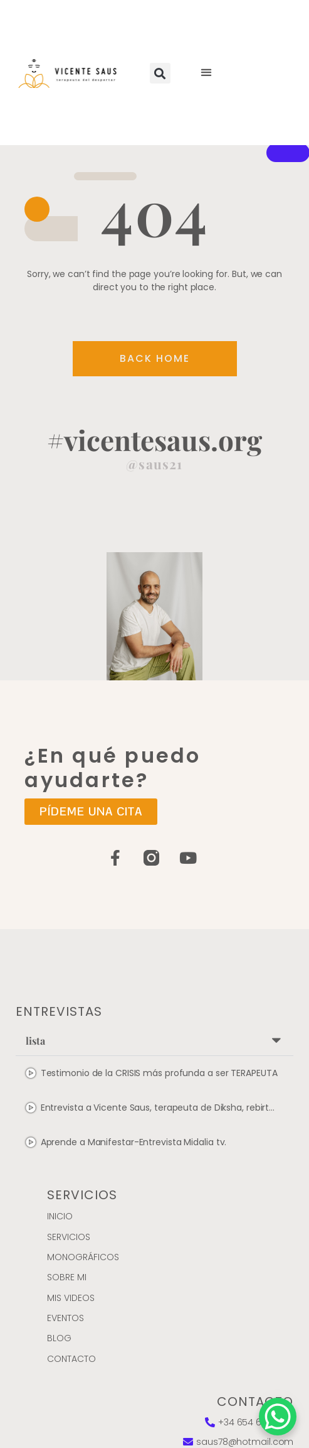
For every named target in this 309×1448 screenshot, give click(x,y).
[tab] (155, 1073)
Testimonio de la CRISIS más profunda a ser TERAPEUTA (159, 1073)
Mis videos (71, 1298)
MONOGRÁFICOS (83, 1257)
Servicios (68, 1237)
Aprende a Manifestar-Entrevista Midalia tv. (134, 1142)
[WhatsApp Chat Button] (277, 1416)
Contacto (71, 1359)
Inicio (60, 1216)
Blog (59, 1338)
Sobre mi (66, 1277)
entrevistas (59, 1011)
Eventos (65, 1318)
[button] (160, 73)
